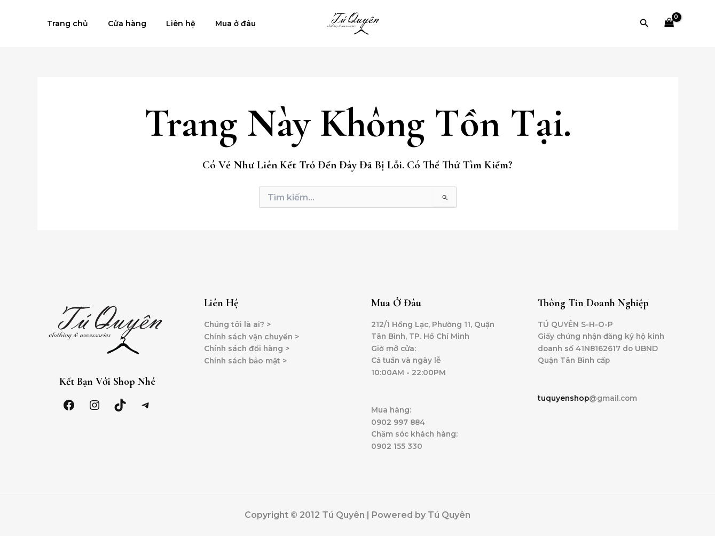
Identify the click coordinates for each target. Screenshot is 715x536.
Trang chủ (65, 23)
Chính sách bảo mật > (247, 358)
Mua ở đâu (219, 23)
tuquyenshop (564, 396)
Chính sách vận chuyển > (253, 334)
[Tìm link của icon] (644, 23)
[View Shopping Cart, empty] (669, 24)
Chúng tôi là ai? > (238, 322)
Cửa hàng (120, 23)
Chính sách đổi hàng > (248, 346)
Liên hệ (169, 23)
